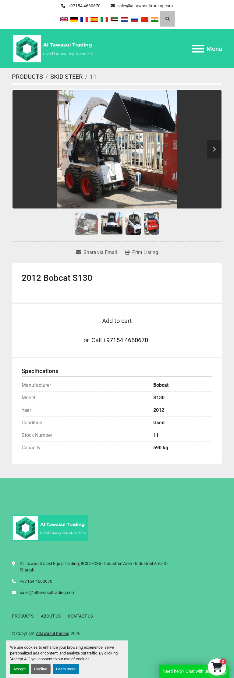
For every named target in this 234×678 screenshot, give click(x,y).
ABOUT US (51, 616)
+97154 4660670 (84, 5)
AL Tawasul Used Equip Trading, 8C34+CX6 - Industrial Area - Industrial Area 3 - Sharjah (94, 566)
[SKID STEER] (66, 76)
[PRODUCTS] (27, 76)
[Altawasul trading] (50, 527)
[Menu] (198, 49)
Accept (19, 669)
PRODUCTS (23, 616)
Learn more (66, 669)
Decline (40, 669)
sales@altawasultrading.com (145, 5)
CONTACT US (80, 616)
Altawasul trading (52, 633)
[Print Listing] (141, 252)
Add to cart (117, 320)
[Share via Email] (96, 252)
